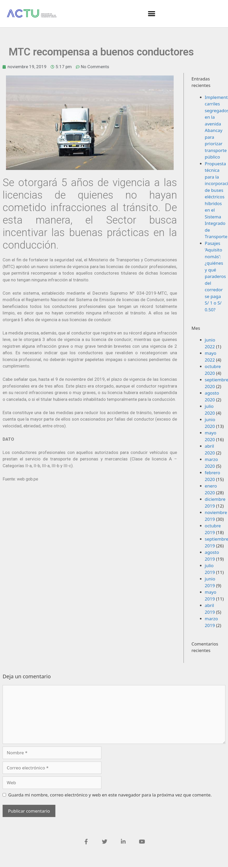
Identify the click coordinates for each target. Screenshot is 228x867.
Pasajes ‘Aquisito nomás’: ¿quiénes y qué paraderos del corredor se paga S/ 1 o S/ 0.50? (215, 276)
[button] (152, 14)
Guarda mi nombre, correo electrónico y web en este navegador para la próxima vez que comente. (110, 795)
